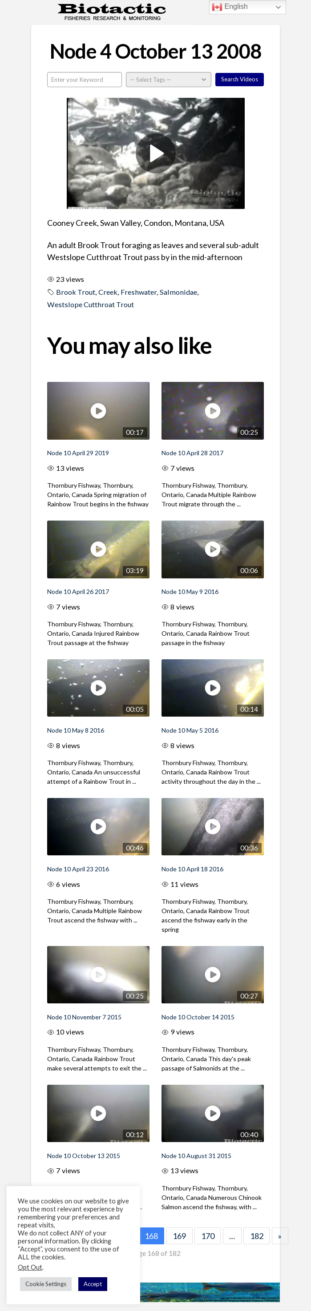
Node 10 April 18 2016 (192, 869)
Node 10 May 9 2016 (190, 591)
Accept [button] (93, 1283)
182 (256, 1236)
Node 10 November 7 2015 (84, 1017)
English (230, 7)
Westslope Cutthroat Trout (90, 304)
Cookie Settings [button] (45, 1283)
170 (207, 1236)
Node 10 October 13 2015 (83, 1155)
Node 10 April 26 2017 (78, 591)
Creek (107, 292)
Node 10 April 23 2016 (78, 869)
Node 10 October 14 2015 (198, 1017)
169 (179, 1236)
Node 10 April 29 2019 (78, 453)
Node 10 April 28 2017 (192, 453)
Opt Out (30, 1267)
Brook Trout (75, 292)
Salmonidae (178, 292)
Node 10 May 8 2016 (75, 730)
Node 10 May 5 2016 (190, 730)
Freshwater (139, 292)
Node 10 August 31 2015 (196, 1155)
